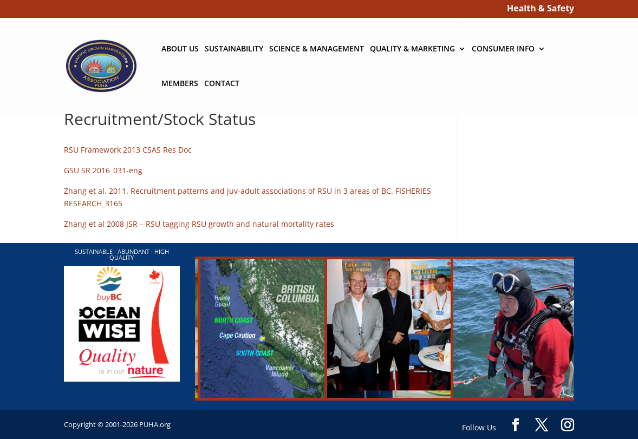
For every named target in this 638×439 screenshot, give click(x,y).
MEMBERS (179, 84)
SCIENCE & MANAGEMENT (316, 49)
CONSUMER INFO (503, 49)
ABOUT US (180, 49)
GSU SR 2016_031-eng (103, 170)
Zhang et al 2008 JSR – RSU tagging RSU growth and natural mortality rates (199, 224)
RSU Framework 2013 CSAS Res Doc (128, 150)
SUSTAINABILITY (234, 49)
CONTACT (221, 84)
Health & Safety (540, 9)
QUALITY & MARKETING (412, 49)
